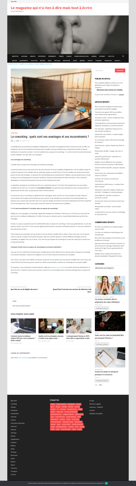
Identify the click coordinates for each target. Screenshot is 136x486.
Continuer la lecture (102, 308)
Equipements (24, 60)
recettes (52, 427)
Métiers (42, 60)
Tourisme (98, 60)
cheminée (70, 407)
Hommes (94, 56)
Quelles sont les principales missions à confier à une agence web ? (51, 337)
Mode (49, 60)
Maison (14, 60)
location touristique (71, 417)
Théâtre (52, 429)
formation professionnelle (71, 412)
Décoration (63, 409)
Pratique (57, 60)
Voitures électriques (65, 429)
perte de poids (78, 422)
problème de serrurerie (77, 424)
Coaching (24, 56)
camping (58, 407)
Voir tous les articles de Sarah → (22, 306)
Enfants (32, 56)
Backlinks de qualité (95, 414)
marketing (62, 419)
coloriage (77, 407)
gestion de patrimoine (56, 414)
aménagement (71, 404)
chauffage (64, 407)
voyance (79, 429)
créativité (53, 409)
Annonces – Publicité (96, 407)
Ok (106, 483)
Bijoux (52, 407)
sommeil (82, 427)
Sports (90, 60)
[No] (134, 483)
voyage (74, 429)
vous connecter (23, 358)
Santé (75, 60)
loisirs (79, 417)
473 (100, 385)
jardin (52, 417)
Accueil (91, 401)
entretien (53, 412)
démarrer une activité (58, 267)
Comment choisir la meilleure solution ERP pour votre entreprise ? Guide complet (23, 338)
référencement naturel (61, 427)
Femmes (61, 56)
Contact (117, 60)
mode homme (75, 419)
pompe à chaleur (66, 424)
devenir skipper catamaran (43, 64)
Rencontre (66, 60)
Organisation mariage (68, 422)
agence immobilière (61, 404)
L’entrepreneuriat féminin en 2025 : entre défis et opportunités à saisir (78, 337)
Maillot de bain (54, 419)
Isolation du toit (79, 414)
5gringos (98, 254)
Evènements (52, 56)
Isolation (34, 60)
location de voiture (60, 417)
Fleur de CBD (60, 412)
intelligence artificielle (68, 414)
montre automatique (56, 422)
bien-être (78, 404)
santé (76, 427)
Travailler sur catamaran (26, 64)
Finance (68, 56)
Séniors (82, 60)
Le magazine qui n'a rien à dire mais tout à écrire (51, 7)
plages (58, 424)
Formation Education (81, 56)
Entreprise (42, 56)
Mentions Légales (95, 404)
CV (58, 409)
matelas (68, 419)
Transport (108, 60)
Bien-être (15, 56)
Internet (102, 56)
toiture (57, 429)
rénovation (71, 427)
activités (53, 404)
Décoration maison (72, 409)
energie (80, 409)
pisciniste (53, 424)
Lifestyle (111, 56)
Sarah (17, 141)
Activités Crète (13, 64)
